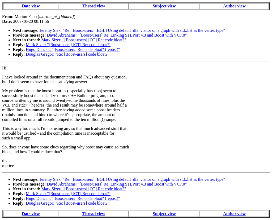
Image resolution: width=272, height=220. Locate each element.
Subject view (164, 6)
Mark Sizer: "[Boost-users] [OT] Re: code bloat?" (83, 40)
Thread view (93, 6)
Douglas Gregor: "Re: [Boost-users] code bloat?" (67, 54)
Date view (31, 6)
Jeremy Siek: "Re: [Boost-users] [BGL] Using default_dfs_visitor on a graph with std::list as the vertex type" (132, 30)
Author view (234, 6)
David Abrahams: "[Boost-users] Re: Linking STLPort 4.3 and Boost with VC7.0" (117, 35)
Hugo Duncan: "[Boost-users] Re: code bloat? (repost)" (73, 49)
